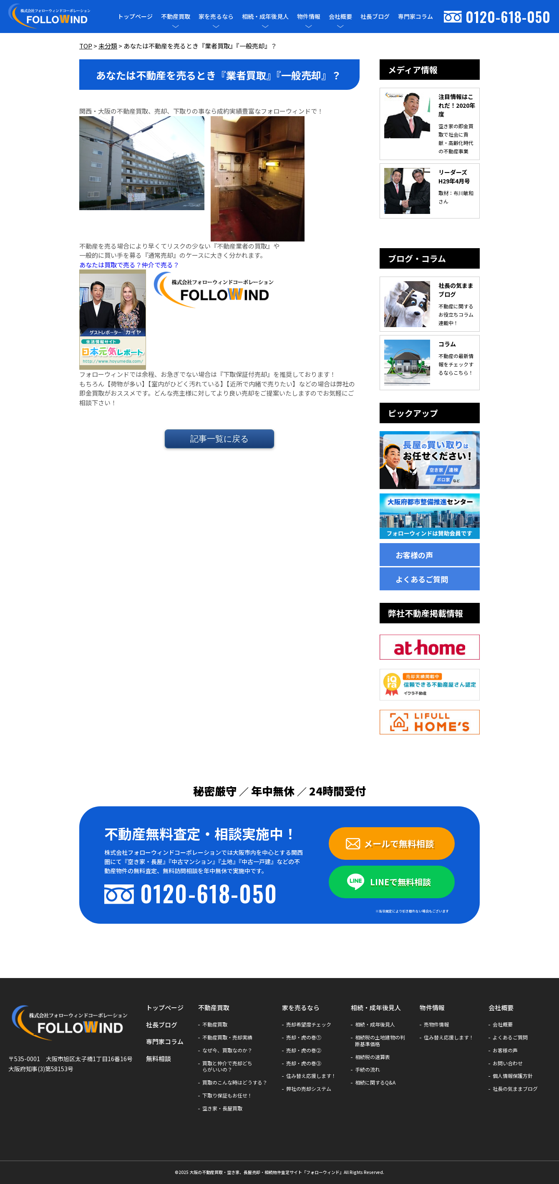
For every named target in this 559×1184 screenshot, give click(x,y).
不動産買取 (175, 16)
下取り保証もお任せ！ (227, 1095)
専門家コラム (415, 16)
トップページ (135, 16)
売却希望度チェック (308, 1024)
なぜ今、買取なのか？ (227, 1050)
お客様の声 (414, 554)
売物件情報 (436, 1024)
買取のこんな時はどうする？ (234, 1082)
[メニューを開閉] (175, 26)
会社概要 (340, 16)
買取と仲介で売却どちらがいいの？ (227, 1066)
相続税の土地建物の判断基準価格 (380, 1040)
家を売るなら (216, 16)
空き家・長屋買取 (222, 1108)
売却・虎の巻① (303, 1037)
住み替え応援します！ (311, 1075)
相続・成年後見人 (265, 16)
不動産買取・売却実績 (227, 1037)
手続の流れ (367, 1069)
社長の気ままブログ (515, 1088)
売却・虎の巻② (303, 1050)
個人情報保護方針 (513, 1075)
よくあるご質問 (421, 579)
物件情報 (308, 16)
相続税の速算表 (372, 1057)
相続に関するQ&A (375, 1082)
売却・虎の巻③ (303, 1063)
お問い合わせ (508, 1063)
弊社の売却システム (308, 1088)
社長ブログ (375, 16)
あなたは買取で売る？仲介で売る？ (129, 264)
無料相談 (158, 1058)
